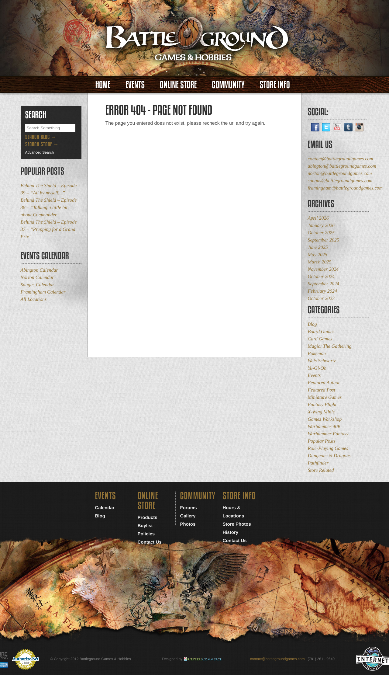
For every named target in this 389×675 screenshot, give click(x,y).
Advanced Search (39, 152)
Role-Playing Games (328, 448)
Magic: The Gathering (330, 346)
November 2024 (323, 269)
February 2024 (322, 291)
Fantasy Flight (322, 404)
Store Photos (237, 524)
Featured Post (322, 390)
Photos (188, 524)
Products (147, 517)
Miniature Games (325, 397)
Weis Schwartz (322, 361)
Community (228, 84)
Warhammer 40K (324, 426)
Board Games (321, 331)
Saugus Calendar (37, 284)
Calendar (105, 507)
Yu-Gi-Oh (317, 368)
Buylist (145, 525)
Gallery (188, 516)
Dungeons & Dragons (329, 455)
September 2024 (323, 284)
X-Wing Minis (321, 412)
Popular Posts (322, 441)
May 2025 (317, 254)
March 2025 (320, 262)
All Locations (34, 299)
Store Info (275, 84)
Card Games (320, 339)
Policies (146, 534)
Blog (312, 324)
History (231, 532)
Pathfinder (318, 463)
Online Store (178, 84)
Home (102, 84)
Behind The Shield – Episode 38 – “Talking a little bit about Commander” (49, 207)
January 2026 (321, 225)
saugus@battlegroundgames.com (340, 180)
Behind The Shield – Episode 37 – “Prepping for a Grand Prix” (49, 229)
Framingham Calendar (43, 292)
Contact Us (150, 542)
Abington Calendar (39, 270)
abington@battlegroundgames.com (342, 166)
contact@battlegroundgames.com (340, 159)
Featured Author (324, 382)
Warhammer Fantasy (328, 434)
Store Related (321, 470)
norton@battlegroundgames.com (340, 173)
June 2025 (318, 247)
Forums (188, 507)
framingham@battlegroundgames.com (345, 188)
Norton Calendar (37, 277)
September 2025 (323, 240)
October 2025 (321, 232)
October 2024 (321, 276)
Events (135, 84)
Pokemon (317, 353)
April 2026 (318, 218)
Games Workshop (325, 419)
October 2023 (321, 298)
